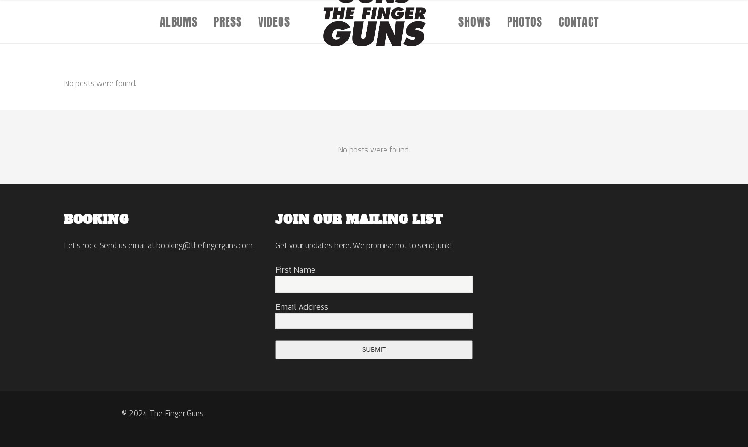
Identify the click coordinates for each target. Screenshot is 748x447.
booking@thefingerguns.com (204, 245)
